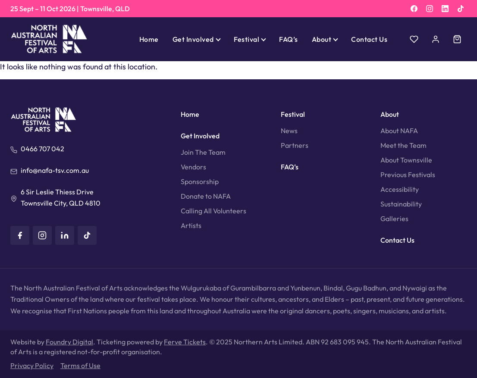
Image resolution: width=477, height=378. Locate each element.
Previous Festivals (407, 174)
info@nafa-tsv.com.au (55, 170)
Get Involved (193, 39)
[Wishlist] (414, 39)
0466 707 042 (42, 148)
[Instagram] (430, 9)
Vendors (193, 166)
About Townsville (406, 160)
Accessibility (399, 189)
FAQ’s (288, 39)
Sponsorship (200, 181)
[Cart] (457, 39)
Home (149, 39)
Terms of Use (80, 365)
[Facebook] (414, 9)
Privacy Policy (31, 365)
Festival (247, 39)
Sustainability (401, 204)
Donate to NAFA (206, 196)
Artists (191, 225)
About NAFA (399, 130)
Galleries (394, 218)
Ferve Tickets (185, 341)
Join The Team (203, 152)
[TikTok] (461, 9)
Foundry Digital (69, 341)
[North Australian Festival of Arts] (49, 39)
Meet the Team (403, 145)
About (321, 39)
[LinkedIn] (445, 9)
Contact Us (369, 39)
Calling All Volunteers (213, 210)
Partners (294, 145)
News (289, 130)
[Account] (435, 39)
